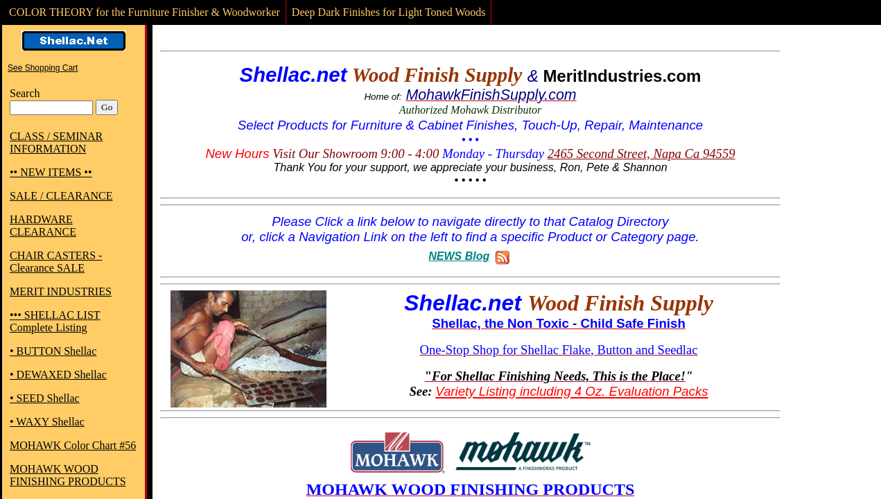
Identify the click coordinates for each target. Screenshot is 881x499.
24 (554, 153)
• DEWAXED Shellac (58, 374)
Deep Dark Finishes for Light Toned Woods (389, 12)
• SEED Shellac (45, 398)
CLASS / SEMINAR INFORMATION (56, 142)
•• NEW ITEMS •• (51, 172)
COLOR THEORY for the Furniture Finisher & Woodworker (144, 12)
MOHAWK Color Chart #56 (73, 445)
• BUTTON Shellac (53, 351)
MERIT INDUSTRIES (61, 291)
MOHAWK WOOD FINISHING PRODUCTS (68, 475)
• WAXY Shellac (47, 422)
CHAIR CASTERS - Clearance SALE (56, 262)
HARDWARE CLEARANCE (43, 225)
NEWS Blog (458, 256)
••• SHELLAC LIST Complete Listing (55, 321)
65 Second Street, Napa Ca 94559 (647, 153)
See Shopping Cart (43, 68)
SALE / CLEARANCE (61, 196)
